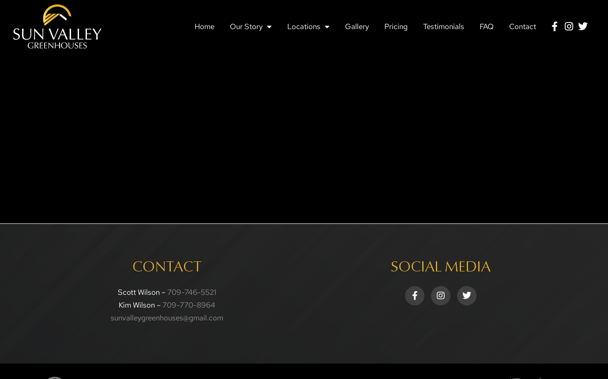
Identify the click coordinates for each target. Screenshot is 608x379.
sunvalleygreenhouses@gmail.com (167, 318)
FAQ (487, 26)
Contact (522, 26)
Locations (308, 27)
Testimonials (443, 26)
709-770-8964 (188, 305)
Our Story (251, 27)
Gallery (357, 26)
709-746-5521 (191, 292)
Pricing (396, 26)
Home (204, 26)
